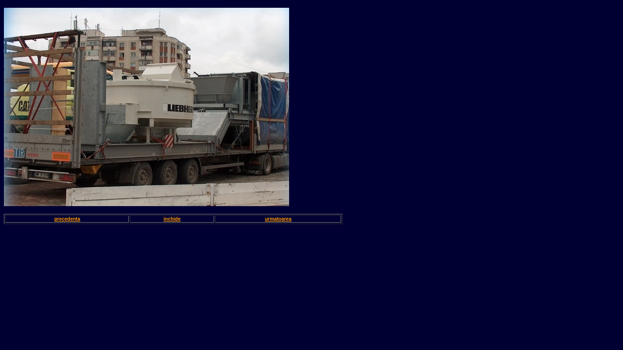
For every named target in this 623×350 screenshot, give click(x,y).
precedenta (67, 219)
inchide (172, 219)
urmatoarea (278, 219)
